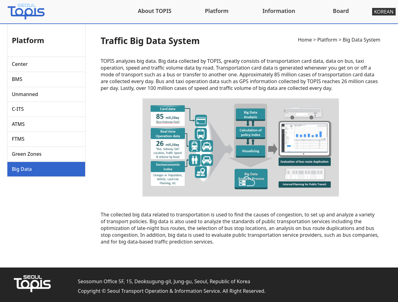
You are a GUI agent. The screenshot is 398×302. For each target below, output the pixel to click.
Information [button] (278, 10)
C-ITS (18, 109)
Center (20, 64)
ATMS (18, 124)
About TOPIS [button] (154, 10)
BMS (17, 79)
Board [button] (341, 10)
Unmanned (25, 94)
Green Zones (27, 154)
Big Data (22, 169)
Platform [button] (217, 10)
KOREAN (383, 11)
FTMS (18, 138)
